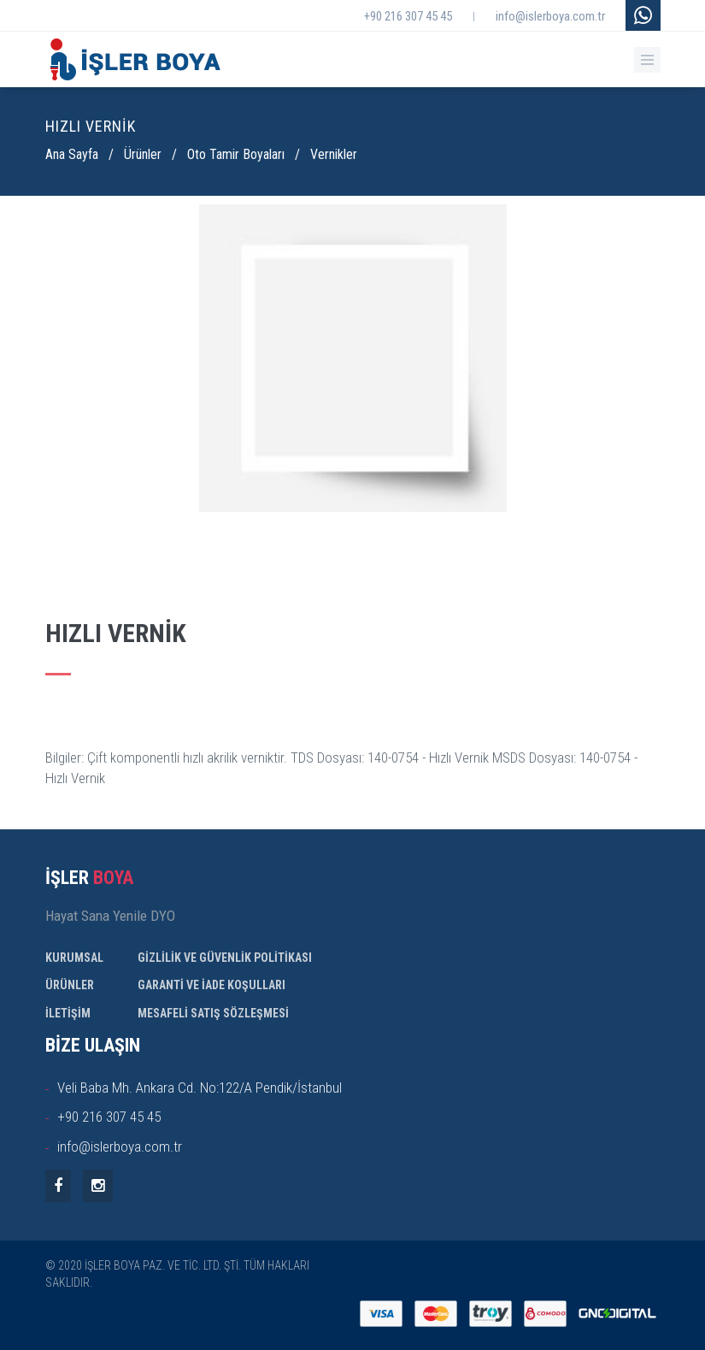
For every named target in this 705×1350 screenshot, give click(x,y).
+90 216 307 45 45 (408, 16)
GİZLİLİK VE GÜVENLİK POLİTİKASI (225, 957)
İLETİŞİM (68, 1013)
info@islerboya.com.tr (550, 16)
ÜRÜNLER (69, 985)
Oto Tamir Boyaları (236, 154)
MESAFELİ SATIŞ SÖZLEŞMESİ (213, 1013)
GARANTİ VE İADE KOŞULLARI (211, 985)
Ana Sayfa (71, 154)
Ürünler (143, 154)
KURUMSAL (74, 957)
